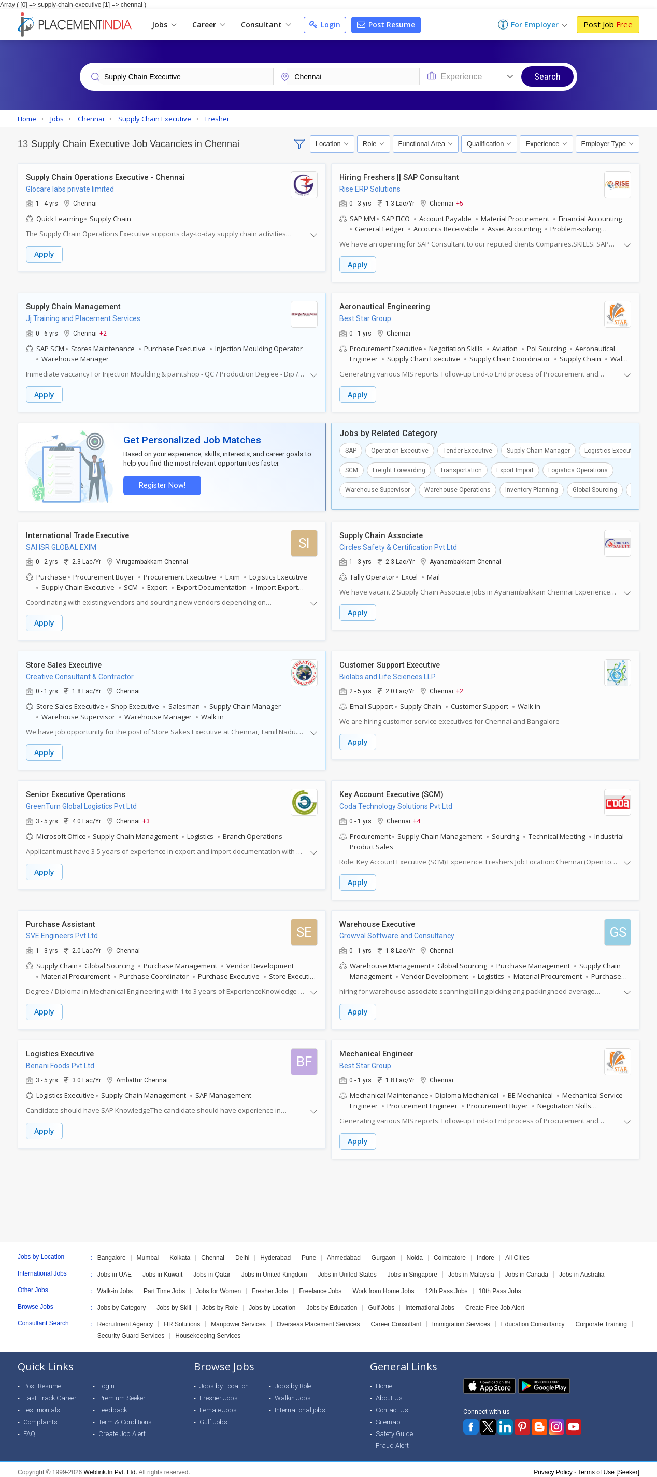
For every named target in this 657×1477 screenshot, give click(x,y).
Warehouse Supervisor (377, 488)
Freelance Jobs (320, 1286)
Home (384, 1381)
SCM (351, 468)
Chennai (212, 1253)
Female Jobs (218, 1405)
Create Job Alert (122, 1428)
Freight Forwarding (399, 468)
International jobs (300, 1405)
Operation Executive (400, 449)
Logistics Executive (612, 449)
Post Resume (386, 25)
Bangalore (111, 1253)
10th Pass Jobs (500, 1286)
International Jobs (429, 1302)
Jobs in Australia (581, 1269)
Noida (415, 1253)
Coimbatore (450, 1253)
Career (208, 25)
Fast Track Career (50, 1393)
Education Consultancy (533, 1319)
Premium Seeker (122, 1393)
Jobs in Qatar (211, 1269)
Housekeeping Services (207, 1330)
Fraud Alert (392, 1440)
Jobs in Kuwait (162, 1269)
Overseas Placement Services (318, 1319)
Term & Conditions (125, 1417)
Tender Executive (467, 449)
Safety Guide (394, 1428)
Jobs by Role (220, 1302)
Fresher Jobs (270, 1286)
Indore (485, 1253)
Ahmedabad (344, 1253)
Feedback (112, 1405)
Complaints (40, 1417)
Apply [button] (44, 254)
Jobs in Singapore (412, 1269)
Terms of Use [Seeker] (608, 1467)
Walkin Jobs (293, 1393)
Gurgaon (384, 1253)
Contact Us (392, 1405)
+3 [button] (146, 818)
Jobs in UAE (114, 1269)
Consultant (266, 25)
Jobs (164, 25)
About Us (389, 1393)
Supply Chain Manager (538, 449)
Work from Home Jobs (383, 1286)
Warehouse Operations (457, 488)
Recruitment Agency (125, 1319)
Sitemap (388, 1417)
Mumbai (148, 1253)
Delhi (242, 1253)
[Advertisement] (328, 1195)
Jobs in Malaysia (471, 1269)
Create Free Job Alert (494, 1302)
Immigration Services (461, 1319)
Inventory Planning (531, 488)
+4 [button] (416, 818)
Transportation (461, 468)
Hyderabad (275, 1253)
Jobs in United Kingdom (274, 1269)
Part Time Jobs (164, 1286)
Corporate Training (601, 1319)
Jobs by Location (272, 1302)
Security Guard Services (130, 1330)
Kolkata (179, 1253)
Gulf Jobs (381, 1302)
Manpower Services (238, 1319)
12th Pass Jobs (446, 1286)
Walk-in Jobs (115, 1286)
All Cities (517, 1253)
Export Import (515, 468)
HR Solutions (182, 1319)
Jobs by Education (331, 1302)
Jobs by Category (121, 1302)
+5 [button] (459, 203)
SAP (350, 449)
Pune (309, 1253)
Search (547, 76)
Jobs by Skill (173, 1302)
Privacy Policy (553, 1467)
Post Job (608, 24)
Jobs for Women (218, 1286)
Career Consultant (395, 1319)
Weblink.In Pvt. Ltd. (110, 1467)
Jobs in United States (347, 1269)
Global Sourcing (595, 488)
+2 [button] (103, 332)
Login (324, 25)
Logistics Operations (578, 468)
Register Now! (160, 484)
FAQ (29, 1428)
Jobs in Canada (526, 1269)
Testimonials (41, 1405)
